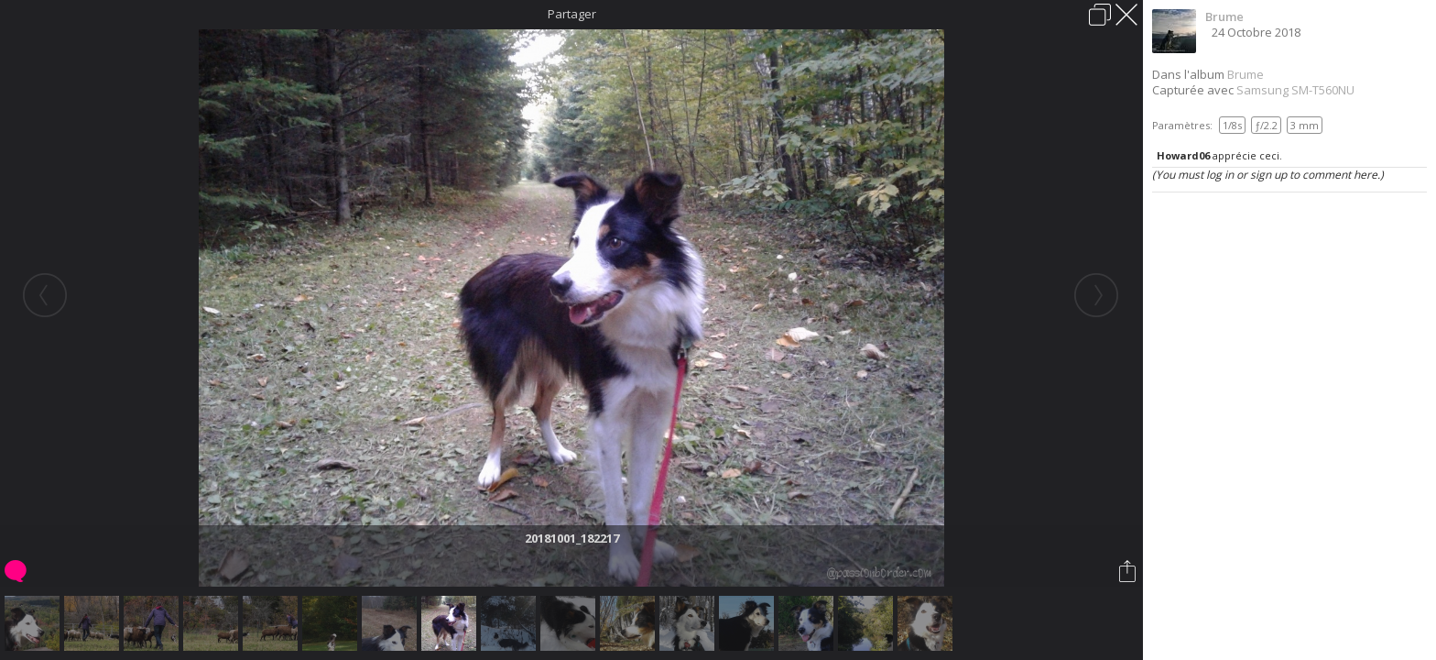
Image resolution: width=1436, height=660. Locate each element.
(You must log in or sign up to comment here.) (1268, 174)
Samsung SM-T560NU (1295, 90)
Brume (1224, 16)
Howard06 (1183, 155)
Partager (572, 14)
